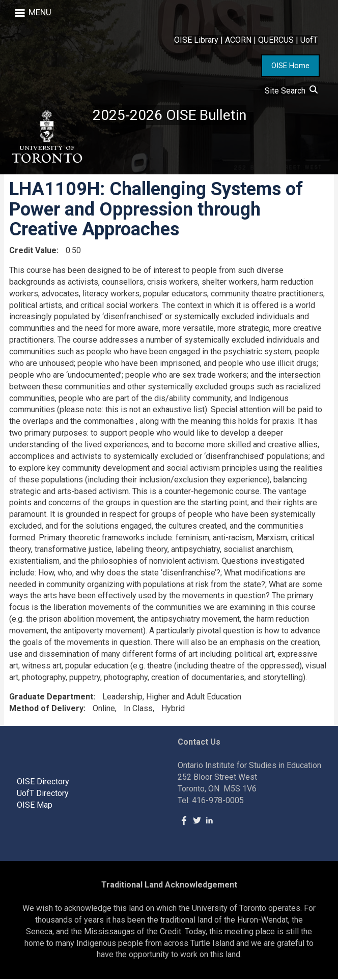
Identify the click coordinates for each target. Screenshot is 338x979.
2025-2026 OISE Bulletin (169, 115)
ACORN (238, 40)
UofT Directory (43, 793)
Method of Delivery (46, 708)
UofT (309, 40)
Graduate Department (51, 696)
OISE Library (196, 40)
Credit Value (33, 250)
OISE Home (290, 65)
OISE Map (34, 805)
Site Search (291, 91)
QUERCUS (276, 40)
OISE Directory (43, 781)
